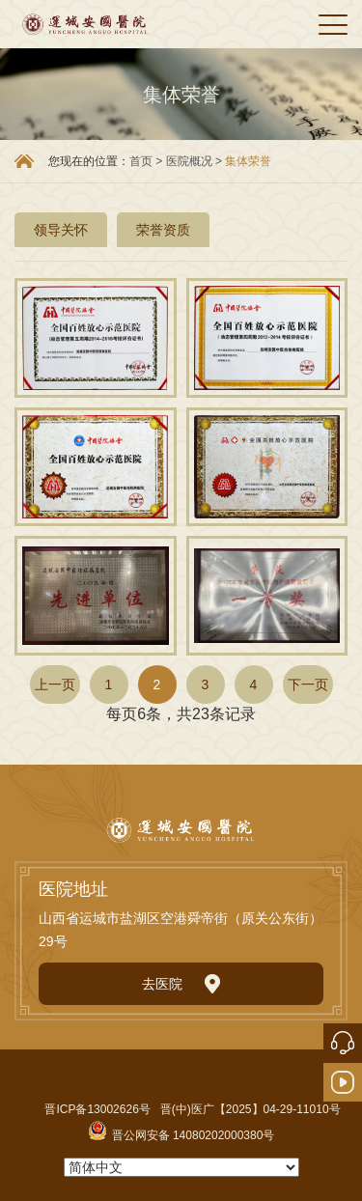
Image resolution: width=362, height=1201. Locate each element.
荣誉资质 (163, 229)
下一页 (308, 684)
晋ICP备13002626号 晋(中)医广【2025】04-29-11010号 (192, 1109)
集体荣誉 (248, 161)
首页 (141, 161)
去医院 (181, 983)
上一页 (55, 684)
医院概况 (190, 161)
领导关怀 (61, 229)
